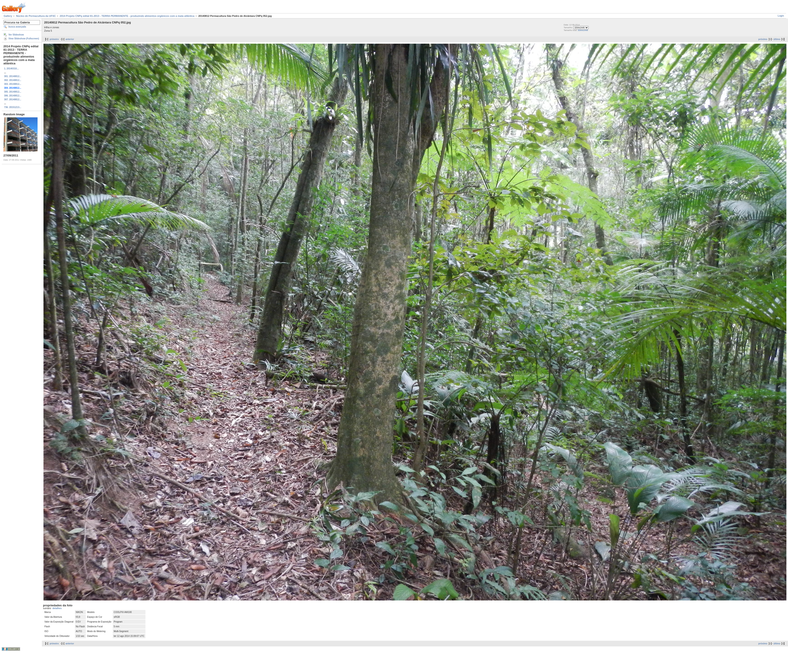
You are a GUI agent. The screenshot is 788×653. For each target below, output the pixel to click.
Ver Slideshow (16, 34)
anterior (70, 39)
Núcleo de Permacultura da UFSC (36, 16)
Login (781, 16)
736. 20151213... (12, 107)
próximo (762, 39)
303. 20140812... (12, 84)
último (776, 39)
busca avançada (17, 26)
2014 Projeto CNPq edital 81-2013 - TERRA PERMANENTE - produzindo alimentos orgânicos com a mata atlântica (127, 16)
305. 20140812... (12, 92)
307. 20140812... (12, 99)
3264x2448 (583, 30)
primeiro (54, 39)
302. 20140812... (12, 80)
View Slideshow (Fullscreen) (23, 38)
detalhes (57, 608)
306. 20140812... (12, 95)
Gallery (8, 16)
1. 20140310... (11, 68)
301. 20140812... (12, 76)
